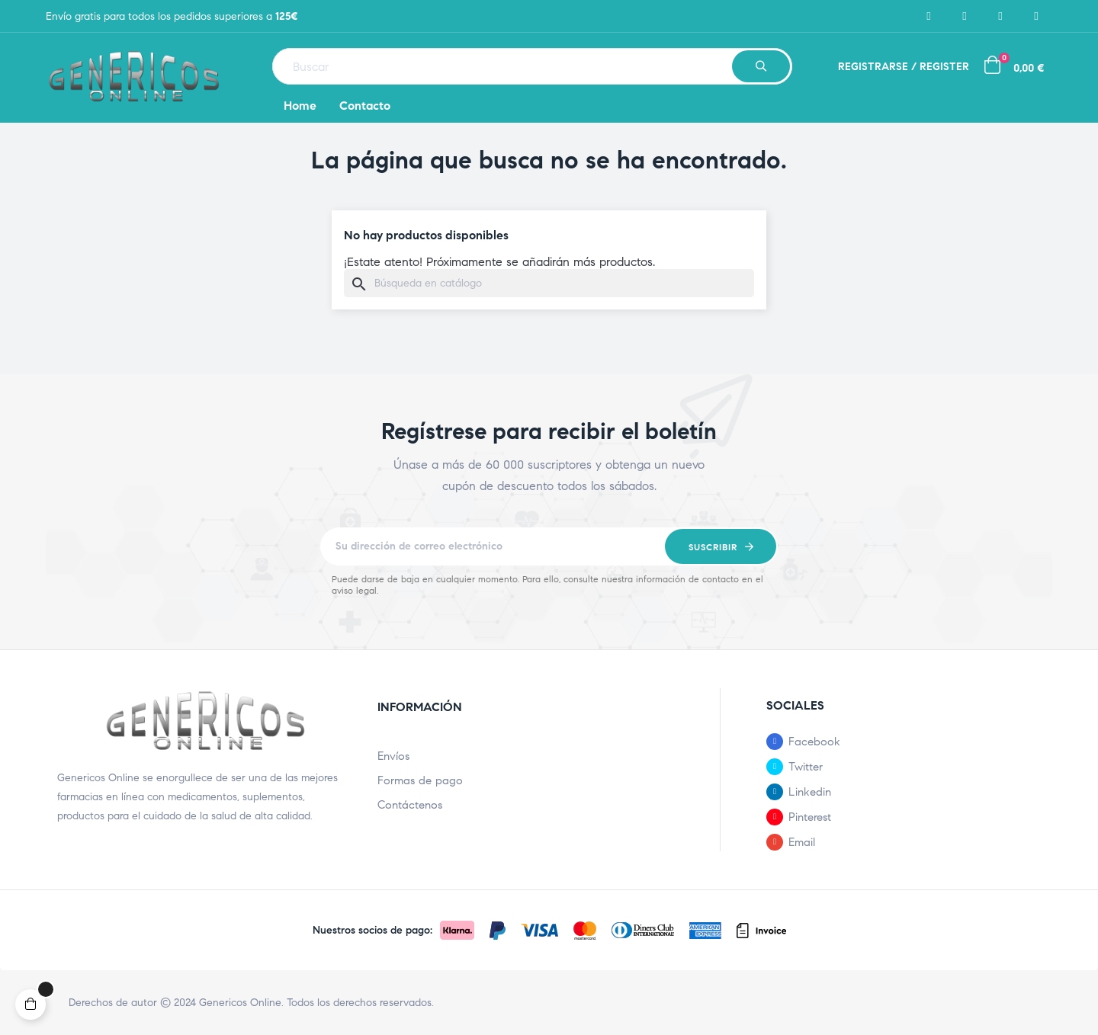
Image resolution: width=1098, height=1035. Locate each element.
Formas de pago (420, 780)
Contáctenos (409, 805)
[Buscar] (549, 283)
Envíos (393, 756)
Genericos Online (240, 1002)
